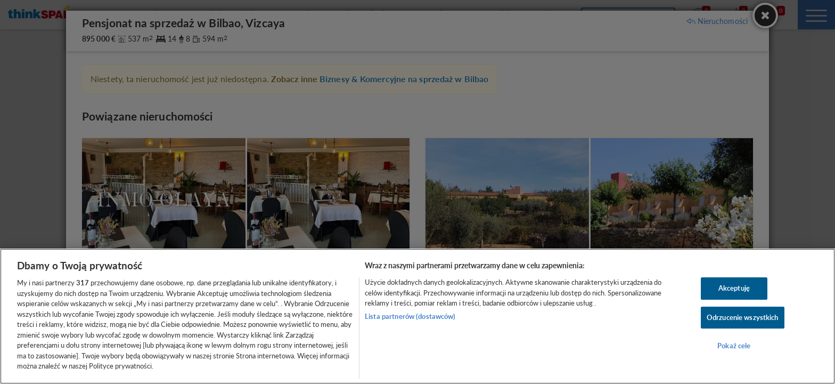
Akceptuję (734, 288)
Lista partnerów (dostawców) (410, 316)
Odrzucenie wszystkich (743, 317)
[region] (417, 316)
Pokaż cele (733, 346)
